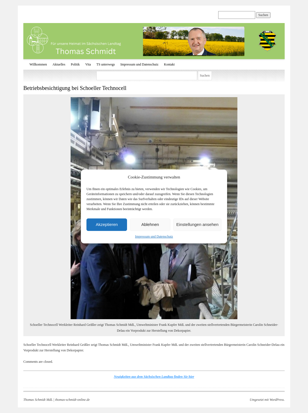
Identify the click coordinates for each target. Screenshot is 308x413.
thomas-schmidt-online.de (72, 400)
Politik (75, 64)
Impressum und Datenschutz (154, 236)
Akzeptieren (107, 224)
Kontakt (169, 64)
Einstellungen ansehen (197, 224)
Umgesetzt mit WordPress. (267, 400)
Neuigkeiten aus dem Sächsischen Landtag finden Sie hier (154, 377)
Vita (88, 64)
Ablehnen (150, 224)
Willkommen (38, 64)
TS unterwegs (105, 64)
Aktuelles (59, 64)
